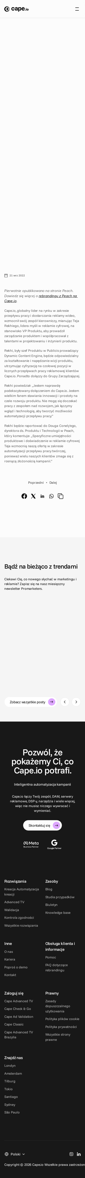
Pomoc (50, 957)
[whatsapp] (51, 496)
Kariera (9, 959)
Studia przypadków (60, 897)
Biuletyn (51, 905)
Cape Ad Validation (18, 1016)
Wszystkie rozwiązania (21, 925)
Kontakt (10, 975)
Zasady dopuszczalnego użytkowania (58, 1006)
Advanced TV (14, 902)
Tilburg (9, 1081)
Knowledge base (57, 912)
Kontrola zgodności (19, 917)
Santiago (11, 1097)
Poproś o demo (16, 967)
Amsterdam (13, 1073)
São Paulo (12, 1112)
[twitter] (33, 496)
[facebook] (24, 496)
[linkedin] (42, 496)
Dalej (53, 482)
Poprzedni (36, 482)
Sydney (9, 1104)
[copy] (60, 496)
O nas (8, 951)
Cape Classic (14, 1024)
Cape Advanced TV (18, 1001)
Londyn (10, 1065)
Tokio (8, 1089)
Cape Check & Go (17, 1009)
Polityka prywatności (61, 1027)
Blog (48, 889)
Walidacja (11, 910)
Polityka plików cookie (62, 1019)
